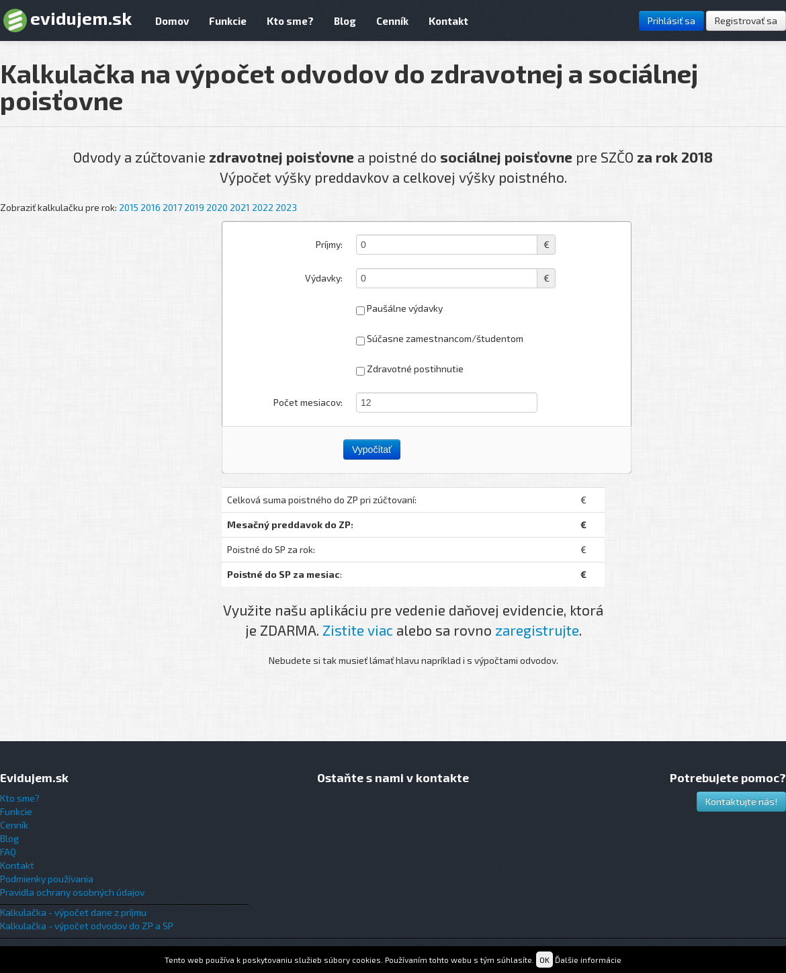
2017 (172, 207)
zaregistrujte (537, 630)
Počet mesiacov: (308, 402)
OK (544, 959)
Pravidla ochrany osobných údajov (72, 892)
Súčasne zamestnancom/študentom (439, 339)
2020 (217, 207)
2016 (150, 207)
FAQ (8, 851)
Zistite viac (357, 630)
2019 (194, 207)
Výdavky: (324, 278)
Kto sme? (290, 21)
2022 (262, 207)
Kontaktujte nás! (741, 801)
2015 (128, 207)
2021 (240, 207)
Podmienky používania (46, 878)
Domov (172, 21)
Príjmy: (329, 244)
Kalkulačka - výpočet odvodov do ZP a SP (86, 925)
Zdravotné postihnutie (410, 369)
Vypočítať (372, 449)
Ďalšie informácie (588, 959)
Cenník (392, 21)
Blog (345, 21)
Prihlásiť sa (671, 20)
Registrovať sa (746, 20)
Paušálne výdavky (399, 308)
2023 (286, 207)
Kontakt (448, 21)
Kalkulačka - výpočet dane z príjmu (73, 912)
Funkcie (228, 21)
